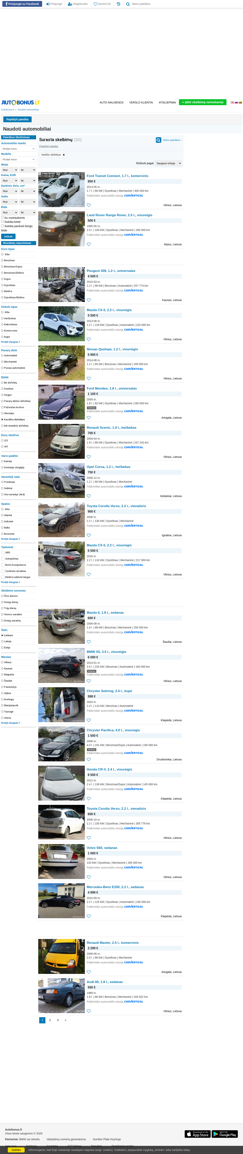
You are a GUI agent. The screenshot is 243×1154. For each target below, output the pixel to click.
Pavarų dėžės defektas (16, 401)
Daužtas (7, 388)
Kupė (5, 336)
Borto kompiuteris (13, 565)
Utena (6, 717)
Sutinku (16, 1149)
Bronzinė (7, 533)
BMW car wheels (29, 1139)
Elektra (6, 291)
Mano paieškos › (172, 140)
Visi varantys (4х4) (13, 494)
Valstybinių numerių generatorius (66, 1139)
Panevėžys (8, 686)
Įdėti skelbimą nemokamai (202, 102)
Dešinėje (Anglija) (12, 467)
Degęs (6, 394)
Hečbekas (8, 318)
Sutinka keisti (12, 221)
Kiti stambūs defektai (14, 425)
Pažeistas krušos (12, 407)
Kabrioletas (9, 324)
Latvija (6, 641)
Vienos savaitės (11, 614)
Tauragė (7, 711)
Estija (5, 647)
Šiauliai (6, 680)
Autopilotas (9, 558)
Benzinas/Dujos (11, 266)
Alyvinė (6, 515)
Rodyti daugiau (10, 341)
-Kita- (5, 254)
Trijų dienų (8, 608)
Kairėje (6, 461)
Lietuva (7, 635)
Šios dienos (9, 595)
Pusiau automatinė (13, 367)
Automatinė (9, 355)
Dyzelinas (8, 285)
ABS (5, 552)
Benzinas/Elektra (12, 272)
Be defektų (9, 382)
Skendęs (7, 413)
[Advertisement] (45, 53)
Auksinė (7, 521)
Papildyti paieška (17, 119)
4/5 (4, 446)
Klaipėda (7, 674)
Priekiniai (8, 482)
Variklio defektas (13, 419)
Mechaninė (9, 361)
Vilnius (6, 662)
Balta (5, 527)
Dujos (6, 279)
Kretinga (7, 699)
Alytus (6, 693)
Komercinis (9, 330)
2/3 (4, 440)
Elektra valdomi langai (15, 577)
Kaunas (6, 668)
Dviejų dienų (9, 602)
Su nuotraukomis (14, 217)
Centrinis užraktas (13, 571)
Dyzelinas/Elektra (12, 297)
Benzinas (8, 260)
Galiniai (6, 488)
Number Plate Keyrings (107, 1139)
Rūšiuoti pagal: (145, 163)
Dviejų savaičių (11, 620)
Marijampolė (9, 705)
